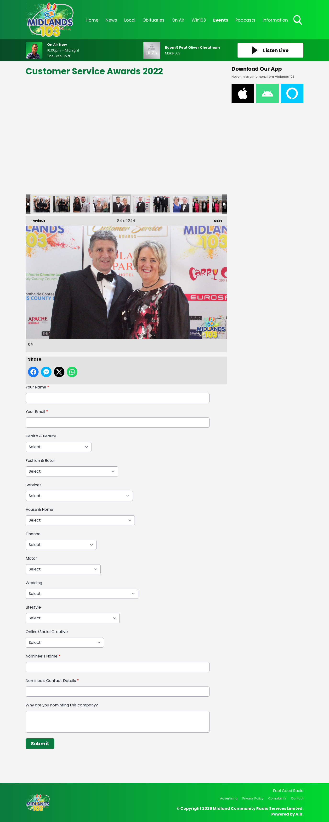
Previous (35, 219)
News (111, 20)
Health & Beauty (41, 436)
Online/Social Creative (47, 631)
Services (33, 485)
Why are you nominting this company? (62, 705)
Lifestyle (33, 607)
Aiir (298, 814)
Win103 (199, 20)
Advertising (229, 798)
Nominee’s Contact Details (52, 680)
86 (161, 204)
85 (141, 204)
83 (101, 204)
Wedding (34, 583)
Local (129, 20)
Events (220, 20)
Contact (297, 798)
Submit (40, 743)
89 (220, 204)
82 (81, 204)
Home (92, 20)
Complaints (277, 798)
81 (61, 204)
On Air (178, 20)
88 (201, 204)
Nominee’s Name (43, 656)
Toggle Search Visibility (298, 20)
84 (121, 204)
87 (181, 204)
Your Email (37, 411)
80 (42, 204)
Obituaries (153, 20)
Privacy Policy (252, 798)
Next (215, 219)
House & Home (39, 509)
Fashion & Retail (40, 460)
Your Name (37, 387)
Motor (31, 558)
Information (275, 20)
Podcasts (245, 20)
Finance (33, 534)
